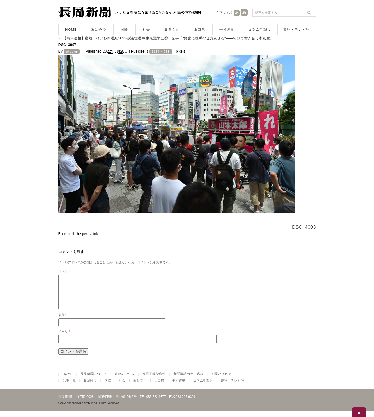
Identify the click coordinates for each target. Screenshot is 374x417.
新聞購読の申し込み (188, 380)
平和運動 (227, 30)
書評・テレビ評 (296, 30)
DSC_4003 (304, 227)
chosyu (71, 51)
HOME (71, 30)
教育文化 (172, 30)
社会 (146, 30)
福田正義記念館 (154, 380)
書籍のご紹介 (125, 380)
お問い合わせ (221, 380)
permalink (90, 234)
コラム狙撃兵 (259, 30)
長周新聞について (93, 380)
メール (64, 338)
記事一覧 (69, 387)
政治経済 (98, 30)
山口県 (199, 30)
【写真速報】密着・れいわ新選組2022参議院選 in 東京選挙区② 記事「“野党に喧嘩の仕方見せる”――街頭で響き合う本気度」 (166, 38)
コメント (64, 271)
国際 (124, 30)
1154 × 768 (161, 51)
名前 (62, 321)
